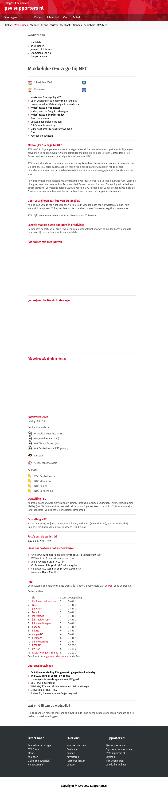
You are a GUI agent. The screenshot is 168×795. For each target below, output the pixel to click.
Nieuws (26, 17)
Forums (38, 17)
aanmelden (23, 3)
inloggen (9, 3)
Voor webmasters (76, 745)
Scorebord (89, 25)
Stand (31, 753)
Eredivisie (35, 42)
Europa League (38, 56)
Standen (34, 25)
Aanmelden (34, 745)
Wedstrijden (21, 25)
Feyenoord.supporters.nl (119, 749)
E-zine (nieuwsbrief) (39, 760)
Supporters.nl (115, 738)
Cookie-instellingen (116, 764)
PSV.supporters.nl (115, 753)
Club (65, 17)
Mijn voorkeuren (115, 760)
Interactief (53, 17)
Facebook (65, 25)
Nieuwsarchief (36, 764)
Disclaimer (73, 749)
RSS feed (102, 25)
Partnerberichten (76, 760)
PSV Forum (34, 749)
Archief (8, 25)
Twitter (54, 25)
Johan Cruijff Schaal (41, 49)
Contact (71, 764)
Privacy (71, 753)
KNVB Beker (37, 46)
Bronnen (77, 25)
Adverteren (73, 757)
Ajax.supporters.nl (116, 745)
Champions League (41, 53)
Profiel (76, 17)
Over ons (73, 738)
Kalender (33, 757)
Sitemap (110, 757)
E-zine (44, 25)
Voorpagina (11, 17)
